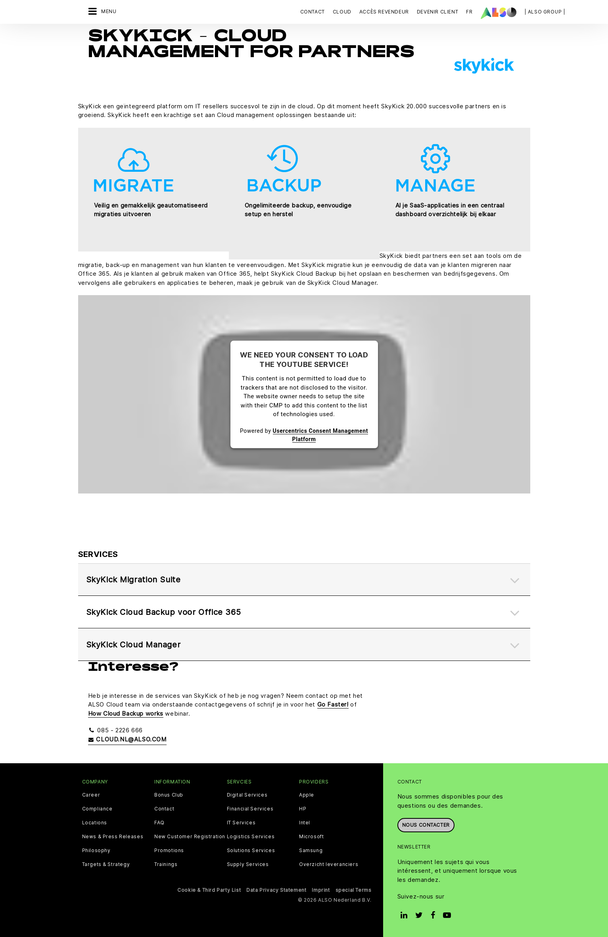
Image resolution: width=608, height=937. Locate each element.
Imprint (321, 890)
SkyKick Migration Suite (133, 579)
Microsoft (311, 836)
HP (302, 809)
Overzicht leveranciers (328, 864)
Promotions (169, 850)
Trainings (165, 864)
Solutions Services (251, 850)
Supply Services (248, 864)
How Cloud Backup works (125, 713)
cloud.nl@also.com (127, 739)
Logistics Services (251, 836)
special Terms (354, 890)
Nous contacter (426, 825)
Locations (94, 823)
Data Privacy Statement (276, 890)
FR (469, 12)
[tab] (304, 580)
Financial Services (250, 809)
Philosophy (96, 850)
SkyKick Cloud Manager (133, 644)
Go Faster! (333, 704)
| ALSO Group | (545, 12)
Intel (304, 823)
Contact (312, 12)
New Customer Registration (189, 836)
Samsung (310, 850)
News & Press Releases (113, 836)
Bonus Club (168, 795)
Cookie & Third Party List (209, 890)
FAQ (159, 823)
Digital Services (247, 795)
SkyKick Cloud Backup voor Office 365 (163, 612)
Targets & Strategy (106, 864)
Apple (306, 795)
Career (91, 795)
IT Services (241, 823)
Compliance (97, 809)
